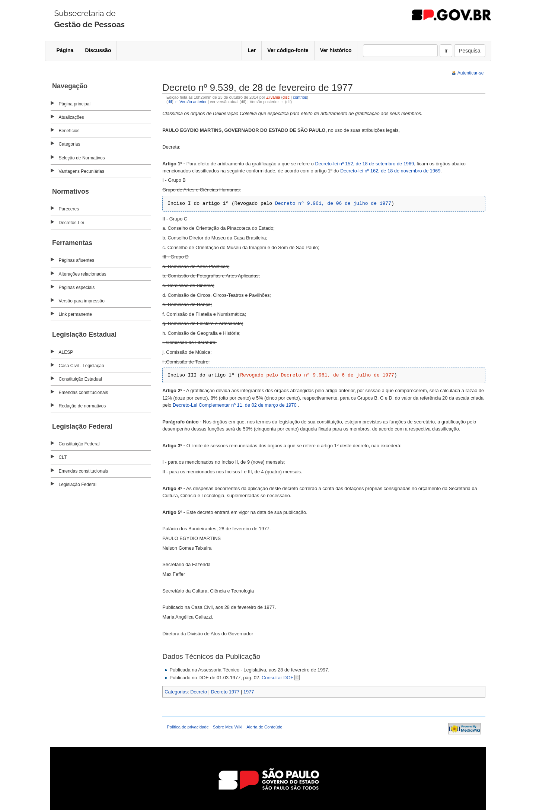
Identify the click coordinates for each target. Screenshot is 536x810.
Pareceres (69, 209)
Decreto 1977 (225, 692)
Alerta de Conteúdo (264, 727)
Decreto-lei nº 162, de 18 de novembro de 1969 (390, 171)
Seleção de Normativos (82, 158)
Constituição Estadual (80, 379)
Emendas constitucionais (83, 392)
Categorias (69, 144)
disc (286, 97)
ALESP (66, 352)
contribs (300, 97)
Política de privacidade (188, 727)
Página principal (74, 104)
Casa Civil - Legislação (81, 365)
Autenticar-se (470, 73)
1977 (248, 692)
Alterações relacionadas (82, 274)
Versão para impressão (82, 301)
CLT (63, 457)
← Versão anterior (191, 101)
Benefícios (69, 130)
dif (170, 101)
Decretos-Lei (71, 222)
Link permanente (75, 314)
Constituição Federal (79, 444)
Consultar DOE (278, 677)
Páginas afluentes (76, 260)
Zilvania (273, 97)
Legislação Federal (77, 484)
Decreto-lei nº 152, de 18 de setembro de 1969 (364, 163)
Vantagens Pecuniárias (82, 171)
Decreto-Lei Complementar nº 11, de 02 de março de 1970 (235, 405)
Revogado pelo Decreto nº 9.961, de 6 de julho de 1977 (317, 375)
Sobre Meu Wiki (227, 727)
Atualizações (71, 117)
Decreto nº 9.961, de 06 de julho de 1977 (333, 203)
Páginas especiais (77, 287)
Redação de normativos (82, 406)
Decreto (198, 692)
